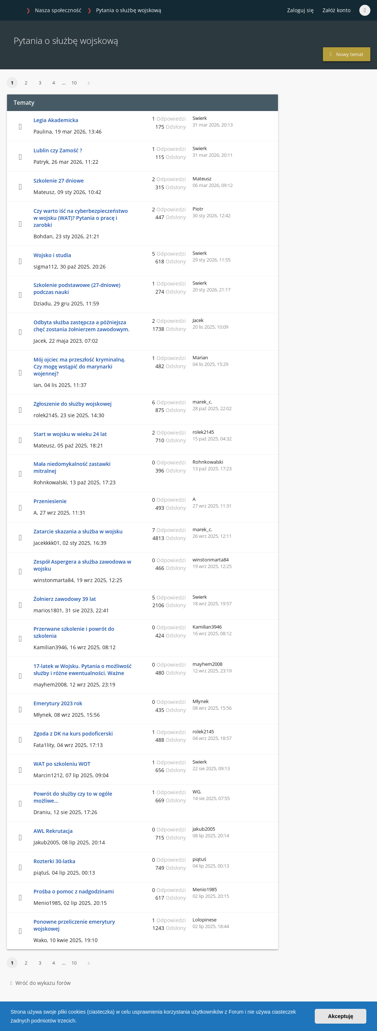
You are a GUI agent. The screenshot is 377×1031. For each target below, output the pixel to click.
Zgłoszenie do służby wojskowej (73, 403)
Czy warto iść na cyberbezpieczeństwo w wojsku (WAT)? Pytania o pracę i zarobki (81, 217)
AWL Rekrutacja (53, 830)
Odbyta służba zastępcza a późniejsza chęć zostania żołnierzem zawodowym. (82, 326)
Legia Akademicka (56, 120)
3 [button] (40, 82)
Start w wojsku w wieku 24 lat (70, 433)
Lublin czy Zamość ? (58, 150)
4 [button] (53, 82)
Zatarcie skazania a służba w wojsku (78, 531)
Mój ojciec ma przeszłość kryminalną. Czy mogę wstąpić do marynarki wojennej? (80, 366)
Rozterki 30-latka (54, 861)
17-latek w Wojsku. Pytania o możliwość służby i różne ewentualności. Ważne (82, 669)
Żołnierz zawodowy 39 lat (65, 598)
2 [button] (26, 82)
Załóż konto (336, 10)
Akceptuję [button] (340, 1016)
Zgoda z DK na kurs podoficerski (73, 733)
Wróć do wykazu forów (40, 982)
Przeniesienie (50, 501)
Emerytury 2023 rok (58, 703)
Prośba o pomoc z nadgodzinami (74, 891)
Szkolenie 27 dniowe (59, 180)
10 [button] (74, 82)
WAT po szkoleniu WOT (62, 763)
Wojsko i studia (52, 255)
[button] (79, 1021)
